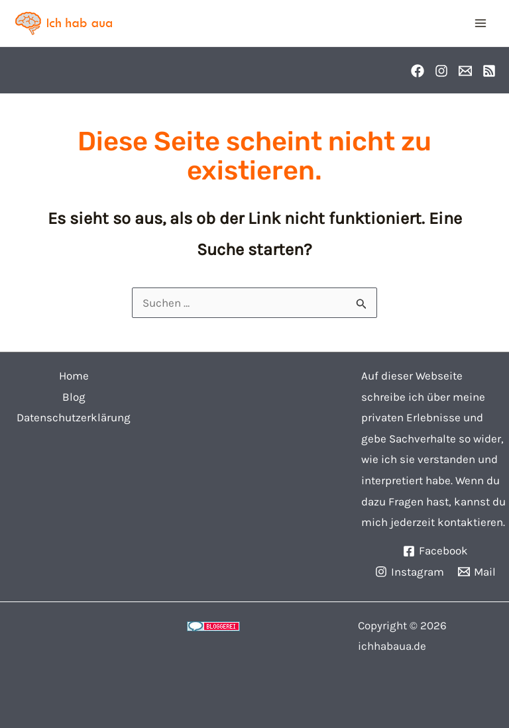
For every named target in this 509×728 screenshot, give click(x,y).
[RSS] (489, 71)
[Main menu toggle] (481, 23)
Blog (73, 396)
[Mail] (476, 571)
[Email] (465, 71)
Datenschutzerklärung (74, 417)
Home (74, 375)
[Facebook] (417, 71)
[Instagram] (441, 71)
